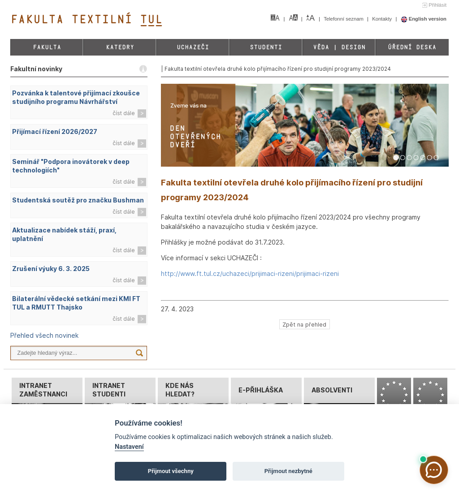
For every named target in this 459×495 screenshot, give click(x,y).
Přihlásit (437, 5)
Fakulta (47, 47)
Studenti (266, 47)
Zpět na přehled (304, 324)
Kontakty (382, 19)
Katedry (120, 47)
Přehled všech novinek (44, 335)
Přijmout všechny (171, 471)
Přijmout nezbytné (288, 471)
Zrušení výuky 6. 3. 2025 (51, 268)
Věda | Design (339, 47)
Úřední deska (412, 47)
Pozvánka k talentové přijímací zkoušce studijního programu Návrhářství (76, 97)
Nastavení (129, 447)
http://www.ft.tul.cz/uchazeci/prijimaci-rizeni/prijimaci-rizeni (250, 273)
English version (424, 19)
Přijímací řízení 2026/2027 (54, 131)
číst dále (124, 113)
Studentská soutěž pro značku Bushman (78, 200)
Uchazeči (193, 47)
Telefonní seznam (344, 19)
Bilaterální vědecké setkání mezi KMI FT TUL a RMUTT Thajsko (76, 303)
